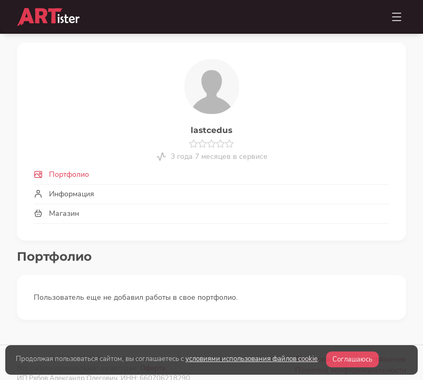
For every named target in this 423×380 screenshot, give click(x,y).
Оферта (152, 335)
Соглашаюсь (352, 359)
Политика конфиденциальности (350, 337)
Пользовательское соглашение (351, 326)
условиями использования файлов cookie (251, 359)
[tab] (211, 174)
